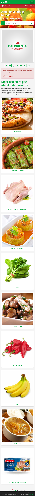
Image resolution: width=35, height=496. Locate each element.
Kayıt (32, 6)
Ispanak (17, 287)
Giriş (26, 6)
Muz (17, 404)
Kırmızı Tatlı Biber (17, 365)
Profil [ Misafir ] (5, 6)
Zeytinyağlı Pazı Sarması (18, 170)
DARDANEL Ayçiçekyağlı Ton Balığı (17, 482)
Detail (31, 494)
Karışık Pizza (17, 131)
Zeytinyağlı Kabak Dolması (17, 248)
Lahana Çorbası (17, 443)
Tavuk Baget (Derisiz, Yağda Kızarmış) (17, 209)
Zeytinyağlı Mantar (17, 326)
